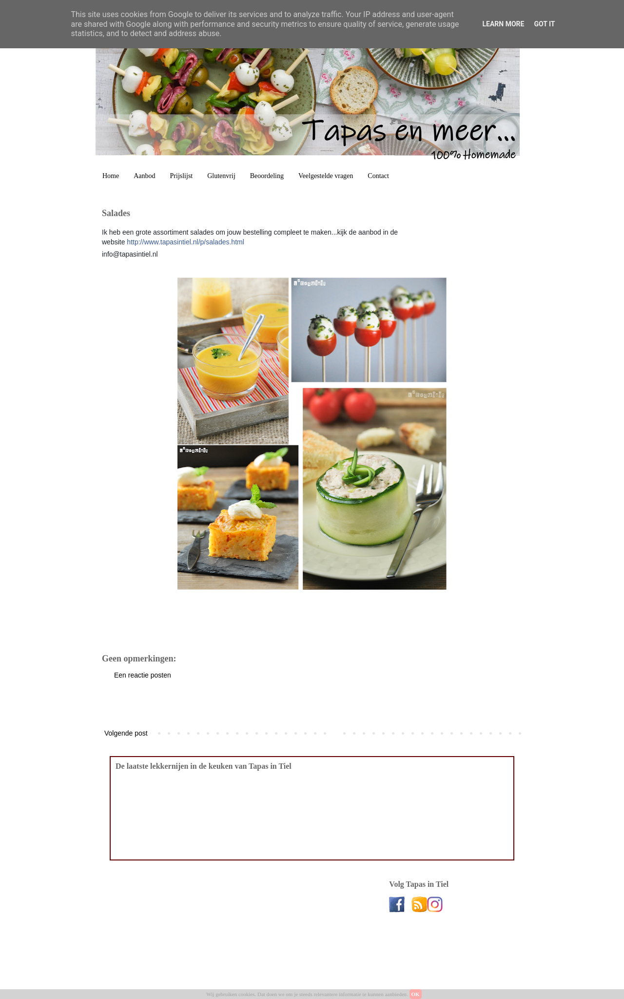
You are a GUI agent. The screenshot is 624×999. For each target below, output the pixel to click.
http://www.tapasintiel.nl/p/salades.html (185, 242)
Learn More (503, 24)
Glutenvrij (221, 176)
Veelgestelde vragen (325, 176)
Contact (378, 176)
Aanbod (144, 176)
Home (110, 176)
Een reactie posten (142, 675)
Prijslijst (181, 176)
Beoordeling (267, 176)
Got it (544, 24)
